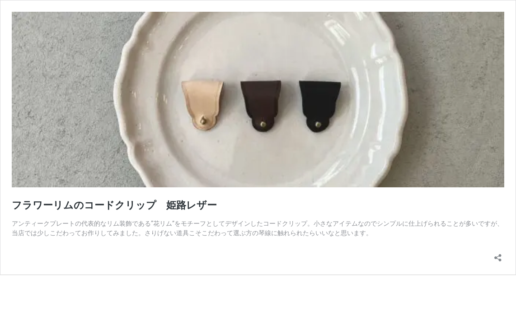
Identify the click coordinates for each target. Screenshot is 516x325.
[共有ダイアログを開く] (498, 255)
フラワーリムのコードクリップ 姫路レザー (114, 205)
